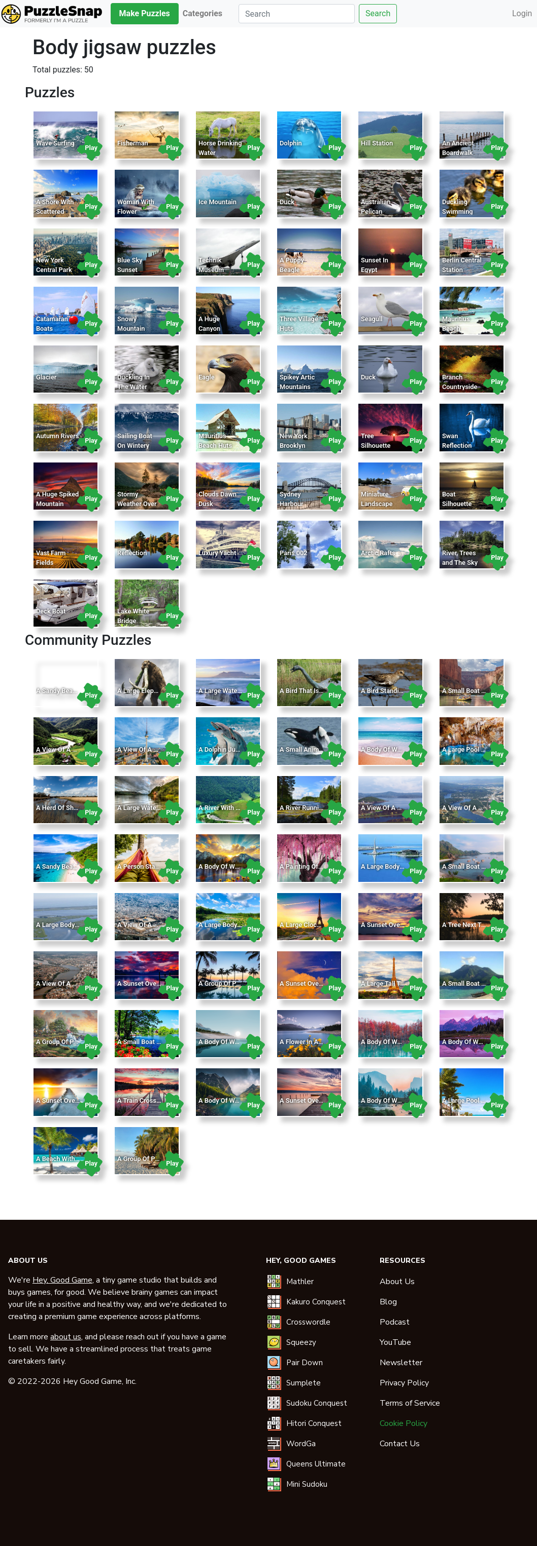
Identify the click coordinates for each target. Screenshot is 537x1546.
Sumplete (303, 1383)
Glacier (46, 377)
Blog (388, 1301)
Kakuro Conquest (316, 1302)
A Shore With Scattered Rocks (55, 211)
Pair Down (304, 1363)
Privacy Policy (404, 1382)
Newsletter (401, 1362)
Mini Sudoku (306, 1484)
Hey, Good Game (62, 1280)
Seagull (372, 319)
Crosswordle (308, 1322)
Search (377, 13)
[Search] (297, 13)
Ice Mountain (217, 202)
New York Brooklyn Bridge (294, 445)
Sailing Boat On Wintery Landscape (134, 445)
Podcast (395, 1322)
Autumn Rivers (57, 436)
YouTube (395, 1342)
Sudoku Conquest (316, 1403)
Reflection (132, 553)
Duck (287, 202)
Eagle (206, 377)
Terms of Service (410, 1403)
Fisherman (132, 143)
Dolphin (291, 143)
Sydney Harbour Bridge (292, 503)
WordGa (301, 1444)
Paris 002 (294, 553)
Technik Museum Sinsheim (211, 269)
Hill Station (377, 143)
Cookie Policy (403, 1423)
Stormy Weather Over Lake (137, 503)
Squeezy (301, 1342)
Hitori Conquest (314, 1423)
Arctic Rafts (378, 553)
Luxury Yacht (217, 553)
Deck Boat (50, 611)
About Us (397, 1281)
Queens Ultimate (316, 1464)
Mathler (300, 1282)
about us (65, 1336)
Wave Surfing (55, 143)
